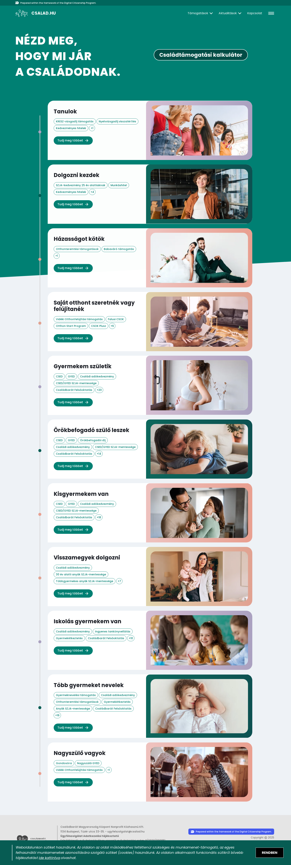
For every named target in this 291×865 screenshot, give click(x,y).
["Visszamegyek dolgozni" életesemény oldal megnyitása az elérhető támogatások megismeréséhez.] (150, 575)
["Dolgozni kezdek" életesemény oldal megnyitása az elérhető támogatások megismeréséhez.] (150, 193)
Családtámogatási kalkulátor (200, 55)
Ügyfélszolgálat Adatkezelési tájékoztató (89, 835)
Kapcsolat (254, 13)
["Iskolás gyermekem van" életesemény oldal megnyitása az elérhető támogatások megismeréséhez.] (150, 639)
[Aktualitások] (230, 13)
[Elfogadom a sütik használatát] (270, 853)
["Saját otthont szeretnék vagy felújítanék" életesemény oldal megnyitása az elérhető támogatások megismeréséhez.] (150, 321)
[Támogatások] (201, 13)
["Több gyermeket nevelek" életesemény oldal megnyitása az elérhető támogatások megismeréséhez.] (150, 705)
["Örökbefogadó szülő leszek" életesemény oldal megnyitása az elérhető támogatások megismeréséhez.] (150, 448)
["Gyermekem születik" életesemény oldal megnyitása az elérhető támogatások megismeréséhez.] (150, 384)
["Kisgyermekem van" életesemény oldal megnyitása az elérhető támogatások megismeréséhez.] (150, 511)
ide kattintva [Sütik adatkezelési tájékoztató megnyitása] (49, 857)
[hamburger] (271, 13)
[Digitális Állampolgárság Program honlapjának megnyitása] (231, 831)
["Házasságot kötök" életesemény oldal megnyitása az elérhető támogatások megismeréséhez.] (150, 257)
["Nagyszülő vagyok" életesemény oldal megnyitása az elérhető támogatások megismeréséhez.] (150, 770)
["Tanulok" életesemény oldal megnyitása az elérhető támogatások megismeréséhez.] (150, 130)
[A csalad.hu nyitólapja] (35, 13)
